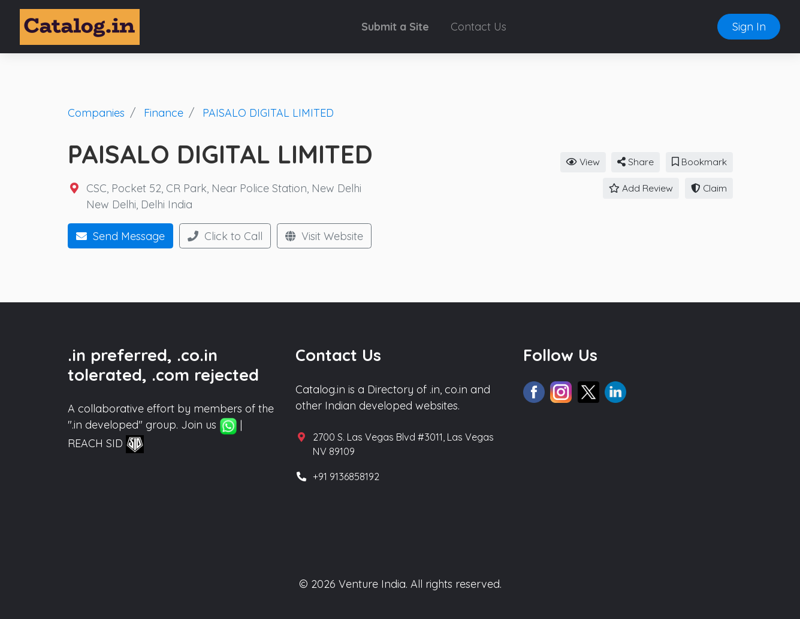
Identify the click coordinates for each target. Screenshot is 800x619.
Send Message (120, 236)
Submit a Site (395, 27)
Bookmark (699, 162)
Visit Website (324, 236)
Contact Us (478, 27)
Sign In (749, 27)
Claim (709, 188)
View (583, 162)
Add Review (641, 188)
